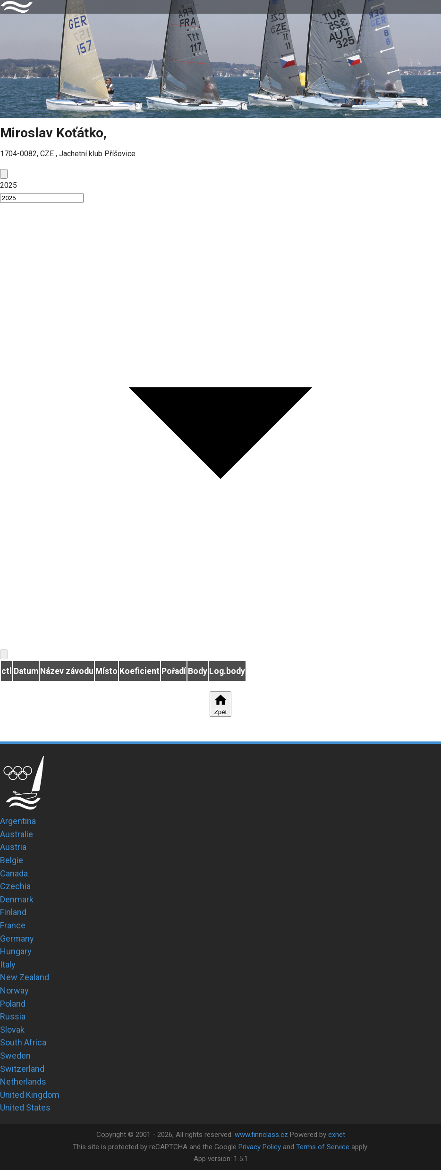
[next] (4, 654)
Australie (16, 834)
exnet (336, 1134)
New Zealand (24, 977)
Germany (17, 938)
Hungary (16, 951)
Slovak (12, 1030)
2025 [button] (8, 185)
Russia (12, 1016)
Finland (13, 912)
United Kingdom (29, 1095)
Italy (8, 964)
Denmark (17, 899)
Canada (14, 873)
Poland (12, 1004)
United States (25, 1107)
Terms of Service (322, 1147)
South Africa (23, 1042)
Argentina (18, 821)
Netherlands (23, 1081)
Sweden (15, 1056)
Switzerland (22, 1069)
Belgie (11, 860)
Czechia (15, 886)
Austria (13, 847)
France (12, 925)
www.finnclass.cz (261, 1134)
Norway (14, 990)
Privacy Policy (259, 1147)
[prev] (4, 174)
